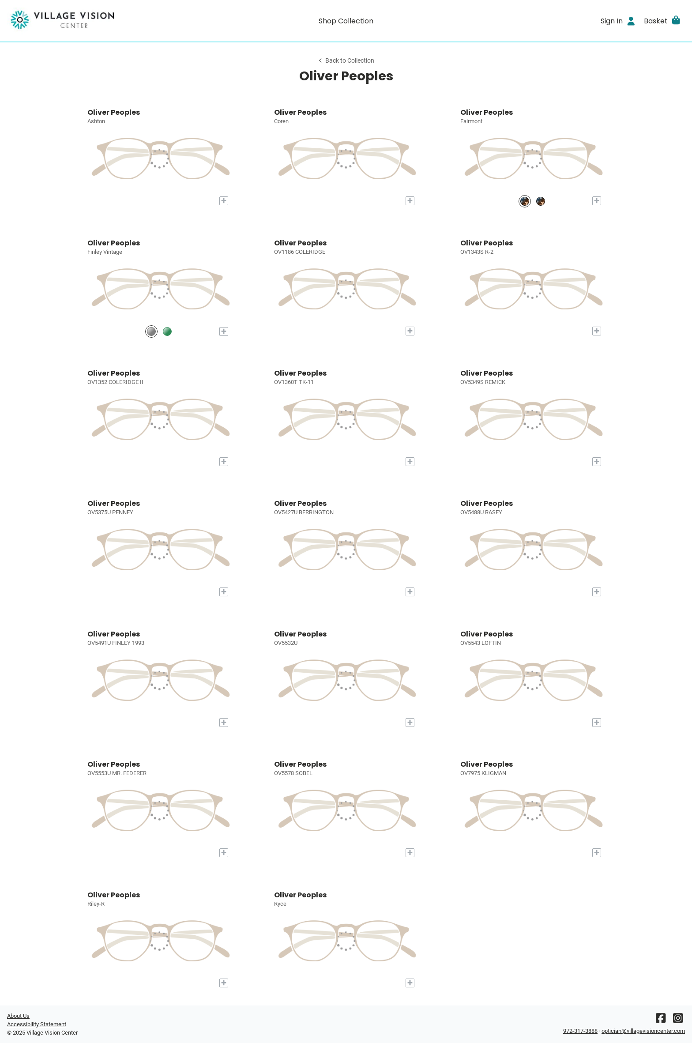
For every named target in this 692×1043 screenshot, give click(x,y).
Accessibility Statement (36, 1024)
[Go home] (92, 20)
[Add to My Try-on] (224, 201)
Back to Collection (346, 60)
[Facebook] (661, 1020)
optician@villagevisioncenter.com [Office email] (643, 1031)
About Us (18, 1016)
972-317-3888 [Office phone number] (580, 1031)
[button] (662, 20)
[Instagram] (678, 1020)
